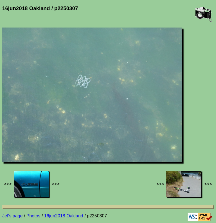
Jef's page (12, 215)
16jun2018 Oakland (63, 215)
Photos (33, 215)
